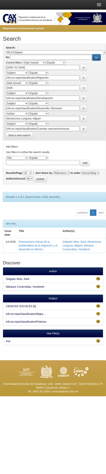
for (7, 57)
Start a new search (19, 135)
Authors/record (15, 178)
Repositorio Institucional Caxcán (23, 28)
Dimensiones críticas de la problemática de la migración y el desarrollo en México (38, 245)
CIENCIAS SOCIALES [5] (21, 306)
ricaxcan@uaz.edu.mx (65, 391)
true (8, 341)
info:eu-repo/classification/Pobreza (26, 321)
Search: (10, 47)
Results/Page (14, 172)
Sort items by (44, 172)
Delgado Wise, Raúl (74, 241)
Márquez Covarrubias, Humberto (25, 286)
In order (75, 172)
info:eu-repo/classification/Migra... (25, 313)
